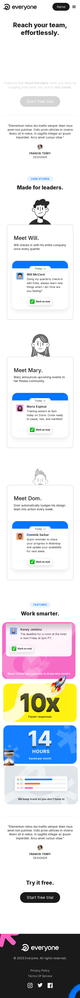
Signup (61, 6)
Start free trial (40, 897)
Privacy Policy (40, 970)
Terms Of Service (40, 976)
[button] (73, 7)
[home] (20, 7)
